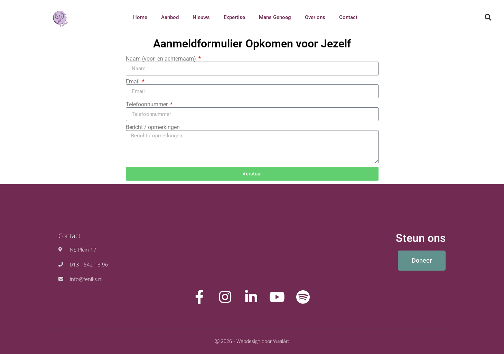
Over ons (315, 17)
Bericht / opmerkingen (153, 127)
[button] (488, 17)
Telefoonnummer (147, 104)
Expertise (234, 17)
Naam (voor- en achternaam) (161, 59)
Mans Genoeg (275, 17)
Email (133, 81)
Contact (348, 17)
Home (140, 17)
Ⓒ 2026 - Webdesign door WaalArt (252, 341)
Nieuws (201, 17)
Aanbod (170, 17)
